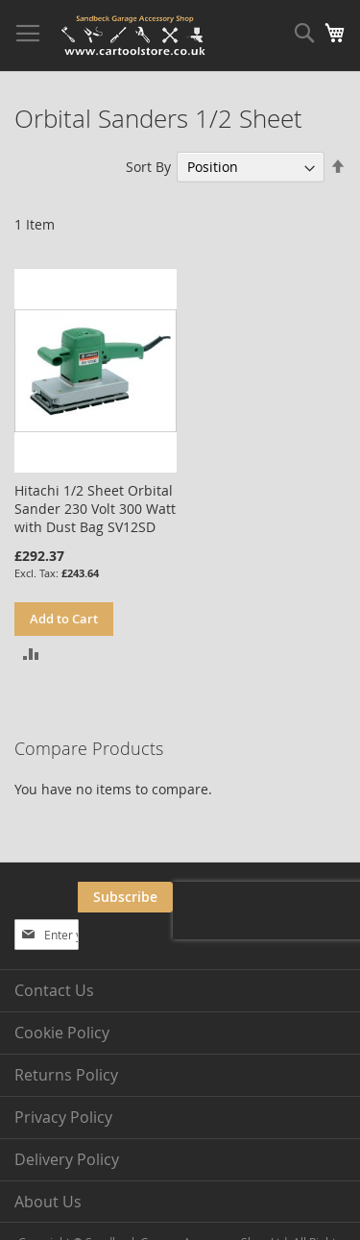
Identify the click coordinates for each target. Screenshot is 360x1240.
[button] (31, 652)
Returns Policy (66, 1074)
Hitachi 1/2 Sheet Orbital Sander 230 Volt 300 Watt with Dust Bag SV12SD (95, 508)
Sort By (148, 167)
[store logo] (134, 36)
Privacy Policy (63, 1117)
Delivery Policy (66, 1159)
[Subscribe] (125, 897)
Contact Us (54, 990)
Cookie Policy (61, 1032)
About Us (48, 1201)
